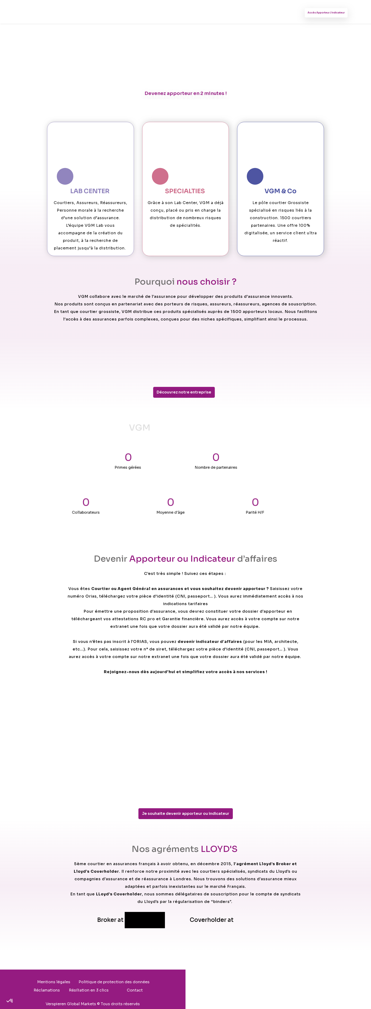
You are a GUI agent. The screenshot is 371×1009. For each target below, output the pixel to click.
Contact (186, 990)
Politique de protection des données (164, 982)
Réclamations (221, 982)
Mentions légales (104, 982)
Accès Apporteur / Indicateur (320, 13)
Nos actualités (175, 12)
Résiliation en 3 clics (263, 982)
